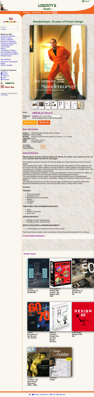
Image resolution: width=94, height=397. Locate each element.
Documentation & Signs (9, 52)
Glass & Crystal (6, 38)
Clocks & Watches (7, 40)
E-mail (4, 74)
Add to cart (29, 122)
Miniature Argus (6, 56)
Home (4, 72)
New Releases (36, 12)
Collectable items (7, 45)
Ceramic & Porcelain (8, 36)
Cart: (86, 1)
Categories (26, 12)
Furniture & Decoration (9, 43)
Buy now (44, 122)
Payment (5, 79)
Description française (34, 236)
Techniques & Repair (8, 50)
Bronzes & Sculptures (8, 41)
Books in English (6, 65)
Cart (3, 77)
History (3, 48)
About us (5, 76)
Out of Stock (47, 12)
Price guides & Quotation (9, 54)
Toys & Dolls (5, 47)
